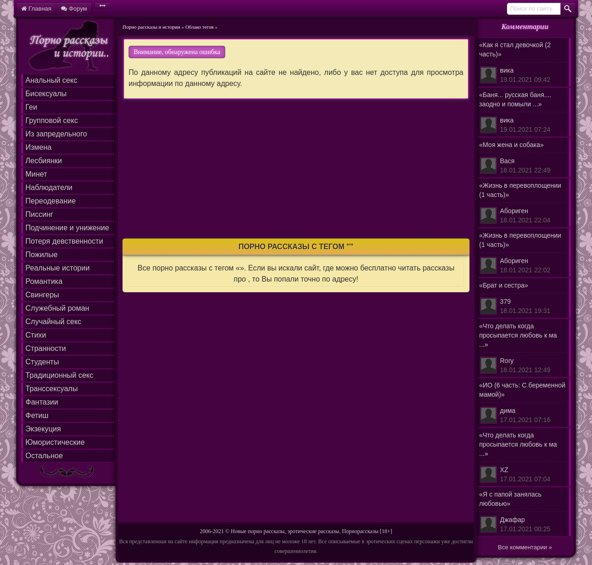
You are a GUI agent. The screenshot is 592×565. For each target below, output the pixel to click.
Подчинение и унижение (67, 228)
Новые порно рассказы (257, 531)
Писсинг (39, 214)
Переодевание (50, 201)
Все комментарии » (525, 547)
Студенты (42, 362)
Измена (38, 147)
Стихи (35, 335)
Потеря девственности (64, 241)
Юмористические (55, 442)
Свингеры (42, 295)
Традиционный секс (59, 375)
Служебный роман (57, 308)
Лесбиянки (43, 161)
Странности (45, 348)
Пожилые (41, 254)
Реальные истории (57, 268)
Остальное (44, 456)
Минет (36, 174)
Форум (74, 8)
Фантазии (41, 402)
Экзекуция (43, 429)
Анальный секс (51, 80)
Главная (36, 8)
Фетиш (37, 415)
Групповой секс (51, 120)
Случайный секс (53, 321)
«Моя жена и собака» (523, 158)
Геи (31, 107)
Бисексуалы (46, 94)
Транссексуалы (51, 389)
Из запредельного (56, 134)
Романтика (43, 281)
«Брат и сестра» (523, 298)
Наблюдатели (49, 187)
